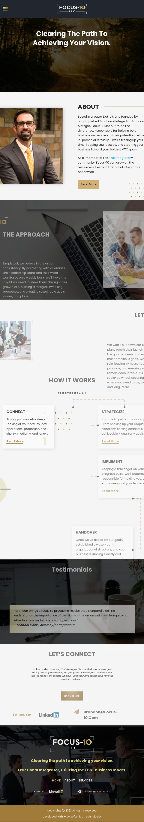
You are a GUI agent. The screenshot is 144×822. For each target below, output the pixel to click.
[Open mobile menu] (5, 9)
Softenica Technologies (86, 816)
